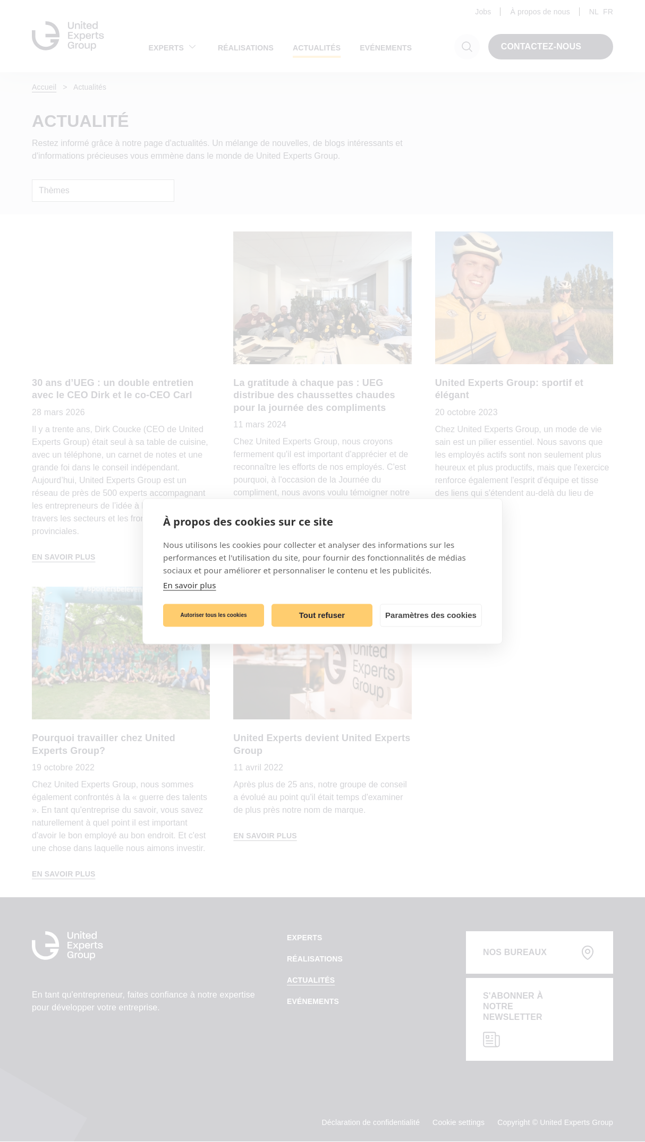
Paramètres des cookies (431, 615)
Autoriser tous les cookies (213, 615)
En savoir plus (189, 584)
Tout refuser (322, 615)
